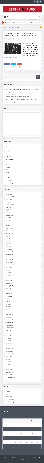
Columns (8, 149)
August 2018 (9, 267)
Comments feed (10, 399)
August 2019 (9, 236)
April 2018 (8, 278)
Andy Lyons (13, 38)
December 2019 (10, 228)
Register (8, 391)
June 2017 (8, 304)
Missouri (8, 167)
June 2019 (8, 241)
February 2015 (9, 372)
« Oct (4, 449)
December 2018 (10, 257)
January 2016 (9, 348)
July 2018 (8, 270)
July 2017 (8, 301)
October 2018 (9, 262)
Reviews (15, 40)
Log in (7, 394)
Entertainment (9, 40)
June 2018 (8, 273)
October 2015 (9, 351)
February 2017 (9, 314)
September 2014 (10, 377)
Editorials (8, 157)
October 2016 (9, 325)
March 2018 (9, 280)
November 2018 (10, 259)
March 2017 (9, 312)
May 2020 (8, 220)
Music (7, 170)
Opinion (8, 175)
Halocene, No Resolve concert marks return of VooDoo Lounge (22, 22)
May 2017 (8, 307)
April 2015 (8, 367)
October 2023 (9, 194)
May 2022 (8, 202)
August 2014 (9, 380)
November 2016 (10, 322)
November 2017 (10, 291)
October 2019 (9, 233)
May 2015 (8, 364)
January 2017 (9, 317)
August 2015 (9, 356)
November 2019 (10, 231)
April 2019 (8, 246)
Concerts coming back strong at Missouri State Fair (19, 102)
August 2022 (9, 199)
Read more (13, 57)
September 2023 (10, 197)
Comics (8, 151)
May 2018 (8, 275)
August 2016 (9, 330)
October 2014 (9, 375)
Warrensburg (9, 183)
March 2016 (9, 343)
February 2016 (9, 346)
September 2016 (10, 327)
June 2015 (8, 361)
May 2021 (8, 210)
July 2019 (8, 239)
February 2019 (9, 252)
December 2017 (10, 288)
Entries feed (9, 396)
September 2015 (10, 354)
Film (7, 164)
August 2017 (9, 299)
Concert (8, 154)
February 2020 (9, 223)
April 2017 (8, 309)
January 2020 (9, 225)
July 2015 (8, 359)
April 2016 (8, 341)
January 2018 (9, 286)
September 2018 (10, 265)
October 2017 (9, 293)
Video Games (9, 180)
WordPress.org (10, 402)
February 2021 (9, 215)
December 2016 (10, 320)
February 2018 (9, 283)
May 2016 (8, 338)
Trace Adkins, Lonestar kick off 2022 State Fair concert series (22, 99)
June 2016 (8, 335)
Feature (8, 162)
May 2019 (8, 244)
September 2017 (10, 296)
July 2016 (8, 333)
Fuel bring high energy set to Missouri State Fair (18, 96)
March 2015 (9, 369)
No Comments (22, 40)
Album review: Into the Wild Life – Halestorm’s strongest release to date (20, 34)
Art (6, 146)
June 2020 (8, 218)
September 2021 (10, 205)
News (7, 172)
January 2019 (9, 254)
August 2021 (9, 207)
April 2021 (8, 212)
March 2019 (9, 249)
